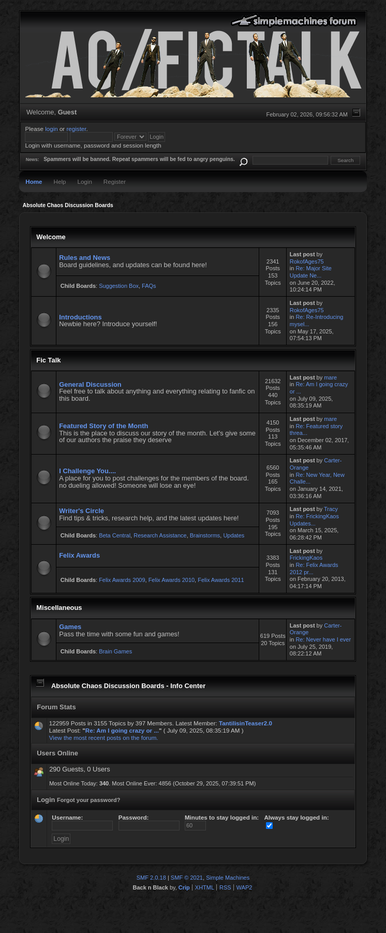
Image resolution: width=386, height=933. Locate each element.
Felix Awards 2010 (172, 580)
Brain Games (115, 651)
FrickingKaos (306, 558)
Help (60, 181)
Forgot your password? (89, 800)
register (76, 128)
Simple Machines (227, 877)
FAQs (149, 286)
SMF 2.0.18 (151, 877)
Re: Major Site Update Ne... (311, 272)
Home (33, 181)
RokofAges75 (307, 261)
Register (114, 181)
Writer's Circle (81, 511)
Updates (233, 535)
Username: (82, 821)
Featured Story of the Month (103, 426)
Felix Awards (79, 555)
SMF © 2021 (187, 877)
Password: (149, 821)
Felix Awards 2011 (221, 580)
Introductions (80, 317)
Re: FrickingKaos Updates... (314, 520)
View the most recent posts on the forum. (103, 737)
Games (70, 627)
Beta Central (114, 535)
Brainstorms (205, 535)
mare (330, 377)
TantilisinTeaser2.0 (245, 723)
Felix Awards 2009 (122, 580)
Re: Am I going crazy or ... (122, 730)
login (51, 128)
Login (84, 181)
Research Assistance (159, 535)
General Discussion (90, 384)
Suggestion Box (119, 286)
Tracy (331, 509)
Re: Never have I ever (323, 639)
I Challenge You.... (87, 471)
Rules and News (84, 257)
